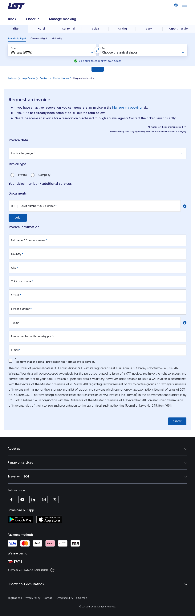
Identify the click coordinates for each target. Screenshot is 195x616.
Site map (81, 598)
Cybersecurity (65, 598)
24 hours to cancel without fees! (99, 61)
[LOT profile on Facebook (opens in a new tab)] (11, 499)
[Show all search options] (97, 69)
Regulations (15, 598)
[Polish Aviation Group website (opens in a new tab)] (99, 561)
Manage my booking (127, 107)
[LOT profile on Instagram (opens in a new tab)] (44, 499)
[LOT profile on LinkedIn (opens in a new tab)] (33, 499)
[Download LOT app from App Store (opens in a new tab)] (49, 519)
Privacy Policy (32, 598)
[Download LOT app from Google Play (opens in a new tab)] (20, 519)
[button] (52, 50)
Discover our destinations (97, 584)
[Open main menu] (184, 6)
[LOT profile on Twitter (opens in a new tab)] (55, 499)
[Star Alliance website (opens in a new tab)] (99, 570)
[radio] (17, 38)
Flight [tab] (16, 28)
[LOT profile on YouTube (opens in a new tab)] (22, 499)
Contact (48, 598)
